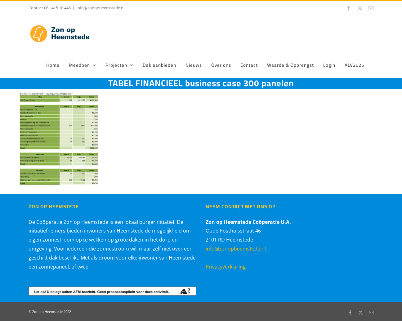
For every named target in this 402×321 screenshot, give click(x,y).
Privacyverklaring (226, 266)
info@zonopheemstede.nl (100, 8)
